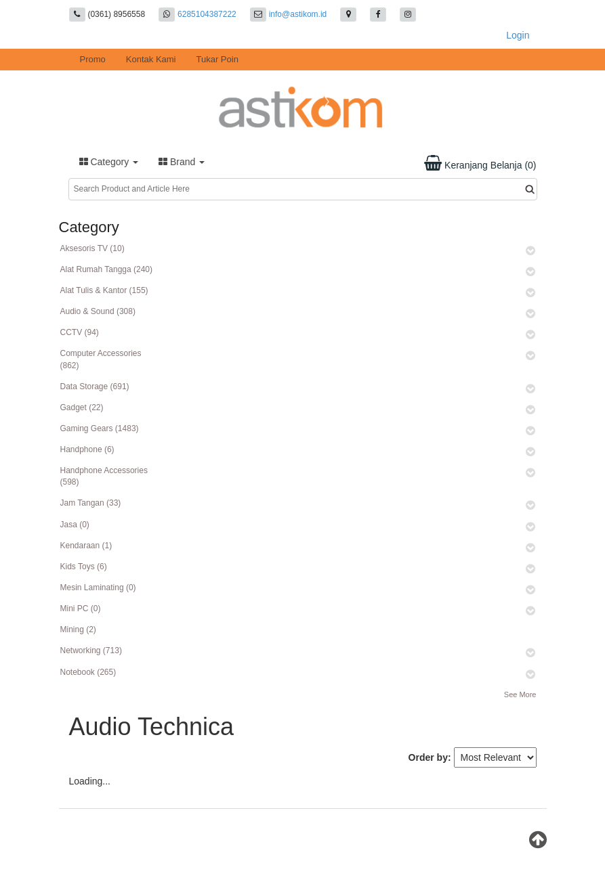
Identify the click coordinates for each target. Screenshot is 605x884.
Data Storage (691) (94, 386)
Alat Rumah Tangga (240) (106, 269)
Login (517, 35)
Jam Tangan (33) (90, 503)
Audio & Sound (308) (97, 311)
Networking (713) (91, 650)
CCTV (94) (79, 332)
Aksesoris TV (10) (92, 248)
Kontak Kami (151, 59)
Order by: (430, 757)
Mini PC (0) (80, 608)
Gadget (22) (82, 407)
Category (109, 161)
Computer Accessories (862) (101, 359)
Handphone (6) (87, 449)
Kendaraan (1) (86, 545)
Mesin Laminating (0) (98, 587)
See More (520, 694)
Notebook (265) (88, 672)
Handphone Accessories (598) (104, 476)
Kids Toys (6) (83, 566)
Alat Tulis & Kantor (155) (104, 290)
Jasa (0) (74, 524)
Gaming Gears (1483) (99, 428)
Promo (93, 59)
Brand (182, 161)
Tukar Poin (217, 59)
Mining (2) (78, 629)
